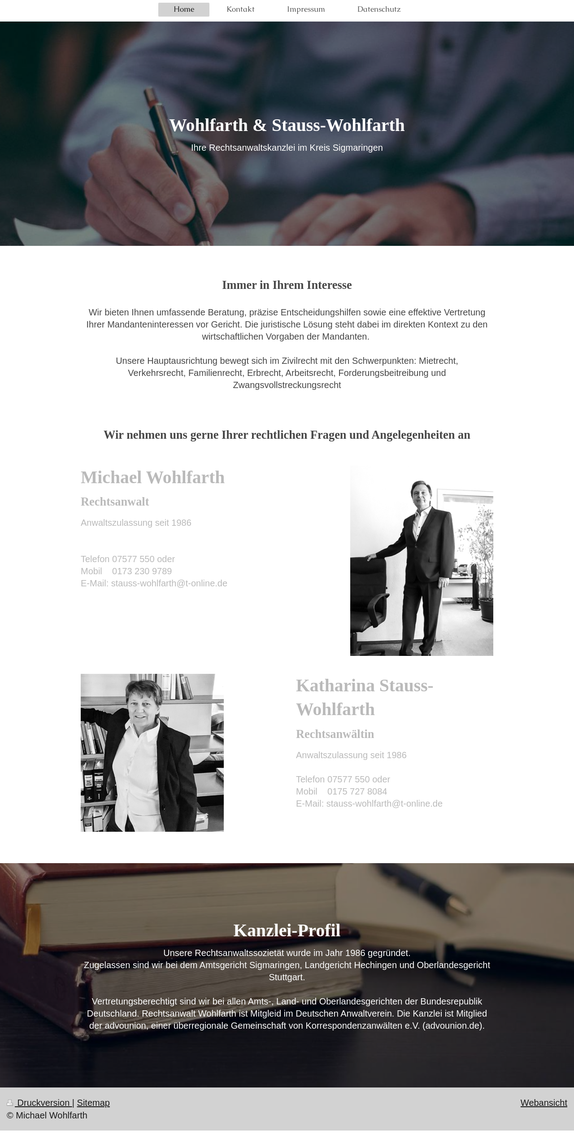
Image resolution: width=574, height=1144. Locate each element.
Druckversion (39, 1103)
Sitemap (93, 1103)
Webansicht (544, 1103)
